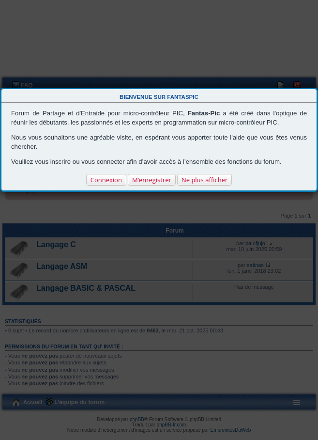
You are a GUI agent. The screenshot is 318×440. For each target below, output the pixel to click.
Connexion (106, 179)
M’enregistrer (151, 179)
